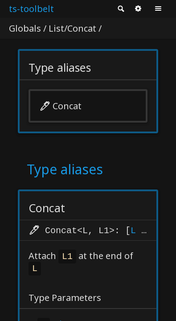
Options (138, 9)
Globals (25, 28)
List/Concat (72, 28)
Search (120, 9)
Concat (67, 106)
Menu (158, 9)
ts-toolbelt (31, 9)
